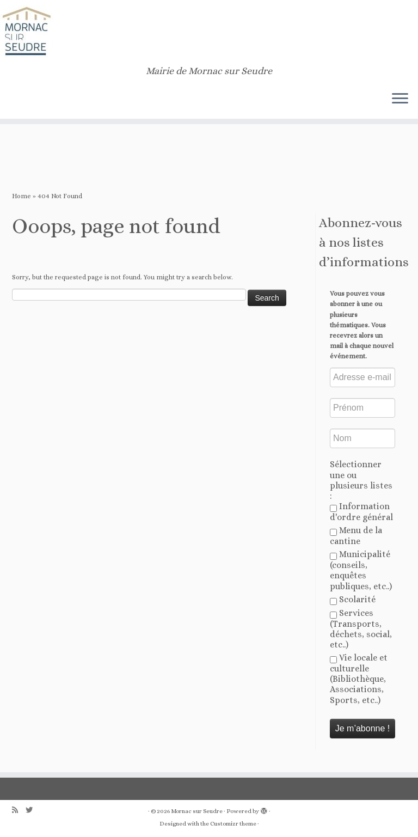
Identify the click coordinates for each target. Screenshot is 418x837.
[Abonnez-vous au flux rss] (19, 810)
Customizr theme (233, 823)
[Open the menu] (400, 99)
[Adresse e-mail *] (362, 377)
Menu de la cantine (356, 535)
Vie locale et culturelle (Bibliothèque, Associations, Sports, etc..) (359, 678)
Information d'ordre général (361, 511)
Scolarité (353, 599)
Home (21, 196)
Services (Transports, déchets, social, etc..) (361, 629)
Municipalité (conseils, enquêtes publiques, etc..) (361, 570)
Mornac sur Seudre (197, 811)
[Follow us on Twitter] (33, 810)
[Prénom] (362, 408)
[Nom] (362, 438)
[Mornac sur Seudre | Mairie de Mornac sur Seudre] (209, 32)
